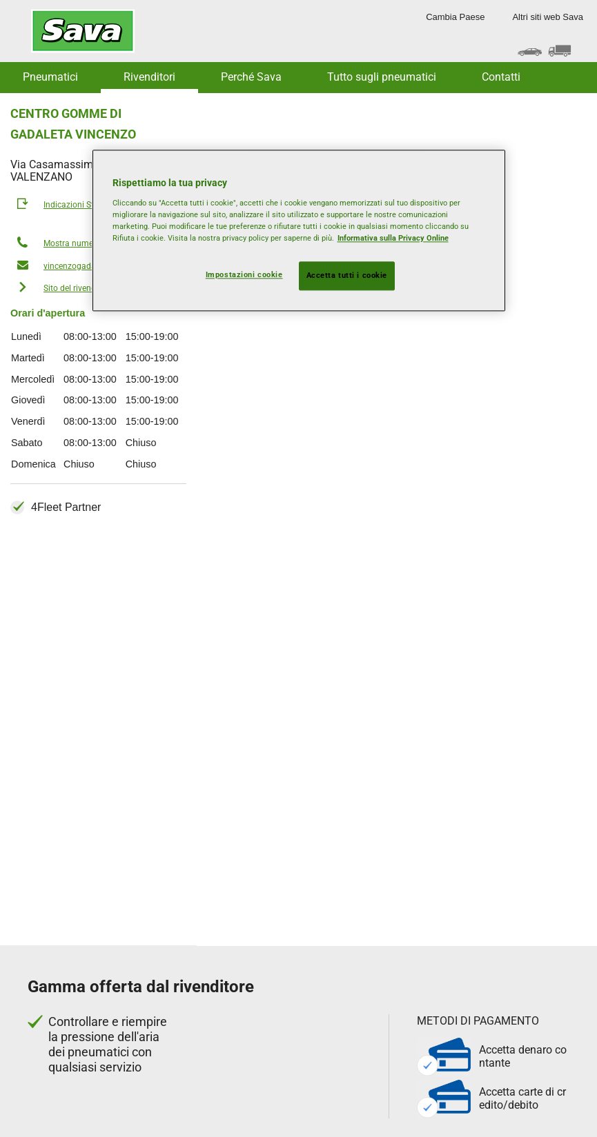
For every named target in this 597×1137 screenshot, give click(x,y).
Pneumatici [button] (50, 76)
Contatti (501, 76)
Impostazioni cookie (244, 275)
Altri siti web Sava (547, 17)
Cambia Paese (455, 17)
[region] (299, 231)
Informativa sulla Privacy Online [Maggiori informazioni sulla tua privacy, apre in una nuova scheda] (393, 238)
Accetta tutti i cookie (347, 276)
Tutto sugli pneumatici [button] (381, 76)
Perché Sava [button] (251, 76)
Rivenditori (149, 76)
